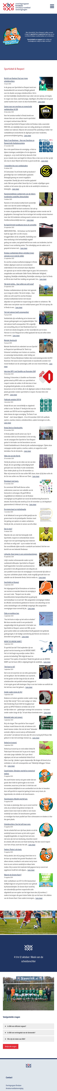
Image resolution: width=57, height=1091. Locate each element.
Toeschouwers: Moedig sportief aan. (16, 799)
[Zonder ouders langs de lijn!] (46, 698)
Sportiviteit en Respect (11, 582)
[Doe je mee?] (46, 534)
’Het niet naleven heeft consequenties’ (16, 312)
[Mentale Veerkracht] (46, 346)
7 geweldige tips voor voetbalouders (16, 165)
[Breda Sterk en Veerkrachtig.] (46, 433)
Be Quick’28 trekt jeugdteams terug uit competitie (20, 225)
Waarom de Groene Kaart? (12, 874)
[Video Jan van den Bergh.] (46, 461)
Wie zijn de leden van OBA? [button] (14, 1039)
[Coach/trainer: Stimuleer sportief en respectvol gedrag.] (46, 776)
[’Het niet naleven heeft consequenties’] (46, 318)
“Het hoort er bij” (9, 666)
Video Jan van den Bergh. (12, 456)
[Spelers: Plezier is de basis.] (46, 855)
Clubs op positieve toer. (11, 613)
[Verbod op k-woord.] (46, 748)
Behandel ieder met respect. (13, 717)
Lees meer (41, 101)
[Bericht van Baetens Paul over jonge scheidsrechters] (46, 84)
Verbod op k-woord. (10, 742)
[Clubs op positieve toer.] (46, 619)
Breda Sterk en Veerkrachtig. (13, 427)
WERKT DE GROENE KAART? (13, 641)
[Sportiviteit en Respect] (46, 588)
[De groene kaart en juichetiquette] (46, 515)
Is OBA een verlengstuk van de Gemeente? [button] (19, 1032)
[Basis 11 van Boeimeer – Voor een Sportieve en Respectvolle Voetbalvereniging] (46, 146)
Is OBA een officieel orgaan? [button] (15, 1026)
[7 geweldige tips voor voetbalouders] (46, 171)
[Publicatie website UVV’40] (46, 405)
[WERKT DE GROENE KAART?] (46, 647)
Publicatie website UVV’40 (12, 399)
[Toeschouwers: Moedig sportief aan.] (46, 804)
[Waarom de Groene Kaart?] (46, 880)
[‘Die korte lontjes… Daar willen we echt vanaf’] (46, 290)
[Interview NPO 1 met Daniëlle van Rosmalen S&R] (46, 377)
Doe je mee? (8, 529)
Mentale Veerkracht (10, 340)
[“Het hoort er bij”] (46, 672)
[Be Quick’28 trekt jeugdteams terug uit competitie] (46, 230)
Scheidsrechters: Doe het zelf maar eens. (17, 824)
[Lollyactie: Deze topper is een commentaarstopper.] (46, 560)
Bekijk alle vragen (10, 1046)
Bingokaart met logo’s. (11, 481)
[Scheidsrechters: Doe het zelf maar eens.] (46, 830)
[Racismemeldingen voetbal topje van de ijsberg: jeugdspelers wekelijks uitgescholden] (46, 199)
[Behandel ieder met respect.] (46, 723)
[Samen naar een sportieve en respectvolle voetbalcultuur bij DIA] (46, 112)
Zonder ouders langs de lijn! (13, 692)
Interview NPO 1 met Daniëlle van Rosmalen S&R (20, 371)
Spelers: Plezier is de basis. (13, 849)
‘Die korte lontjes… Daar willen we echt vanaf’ (19, 284)
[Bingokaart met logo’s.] (46, 487)
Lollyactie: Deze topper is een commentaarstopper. (20, 554)
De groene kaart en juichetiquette (15, 509)
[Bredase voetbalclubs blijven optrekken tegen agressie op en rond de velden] (46, 259)
